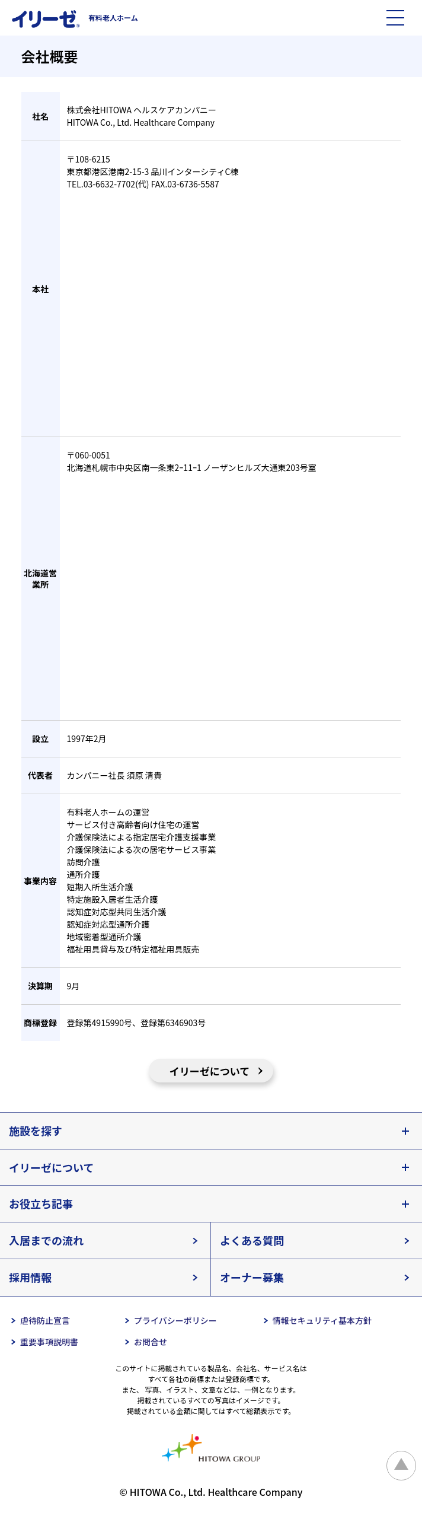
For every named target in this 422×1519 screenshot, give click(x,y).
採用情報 (30, 1277)
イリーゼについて (210, 1070)
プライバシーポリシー (175, 1320)
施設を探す (35, 1130)
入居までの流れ (46, 1240)
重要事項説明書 (49, 1342)
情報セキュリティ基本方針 (322, 1320)
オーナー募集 (252, 1277)
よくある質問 (252, 1240)
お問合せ (150, 1342)
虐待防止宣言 (45, 1320)
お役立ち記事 (41, 1203)
